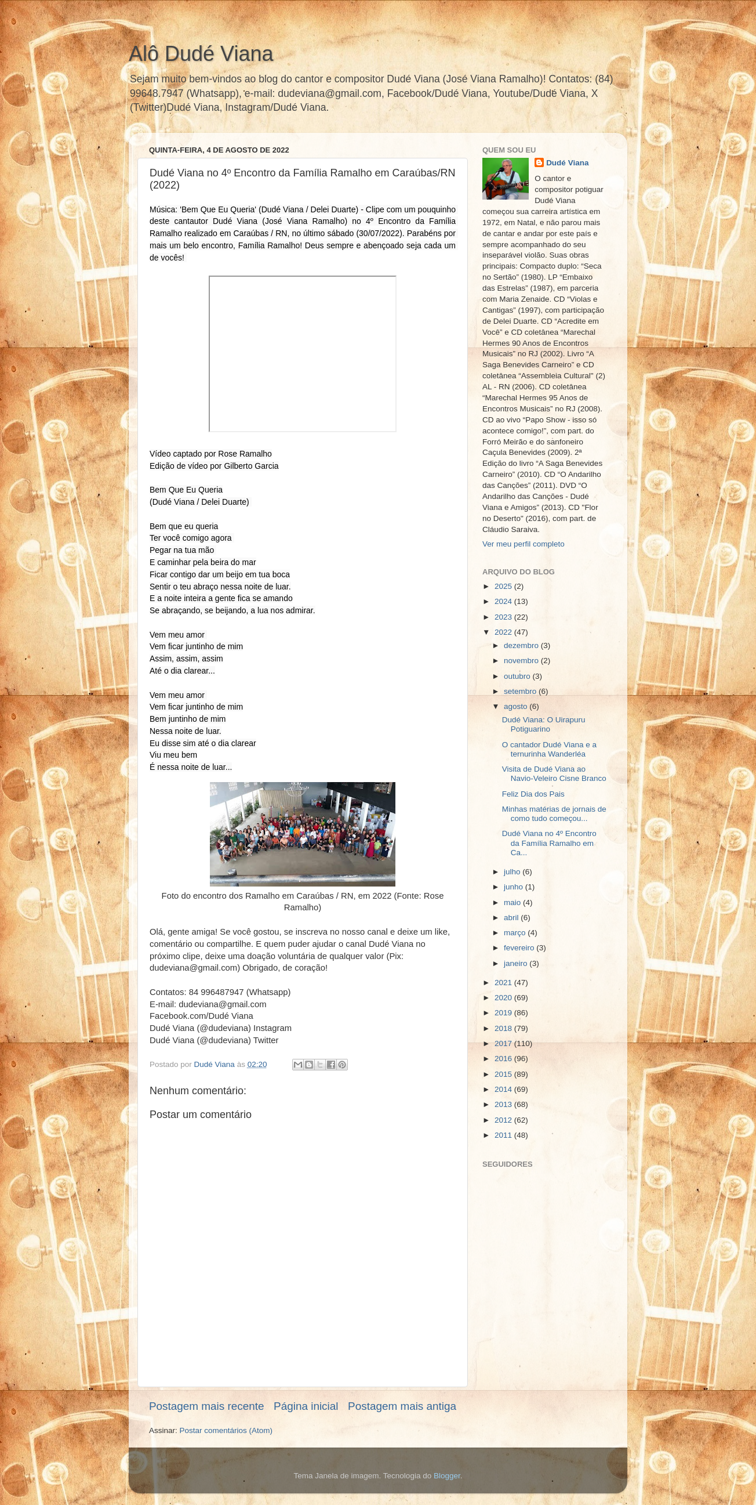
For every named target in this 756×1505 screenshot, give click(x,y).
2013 (504, 1104)
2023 (504, 617)
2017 (504, 1043)
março (516, 932)
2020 (504, 997)
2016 (504, 1058)
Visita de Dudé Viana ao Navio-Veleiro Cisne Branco (554, 774)
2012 (504, 1120)
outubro (518, 676)
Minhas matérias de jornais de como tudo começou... (554, 814)
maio (513, 902)
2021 (504, 982)
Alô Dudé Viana (201, 54)
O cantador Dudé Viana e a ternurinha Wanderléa (549, 749)
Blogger (447, 1475)
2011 (504, 1135)
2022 (504, 632)
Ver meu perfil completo (523, 544)
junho (514, 886)
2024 (504, 601)
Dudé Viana (567, 162)
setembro (521, 691)
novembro (522, 660)
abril (512, 917)
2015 (504, 1074)
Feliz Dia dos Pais (533, 794)
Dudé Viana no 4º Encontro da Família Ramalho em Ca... (549, 842)
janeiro (516, 963)
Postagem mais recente (206, 1406)
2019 (504, 1012)
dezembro (522, 645)
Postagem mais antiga (402, 1406)
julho (513, 871)
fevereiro (520, 947)
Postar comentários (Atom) (226, 1430)
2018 (504, 1028)
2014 (504, 1089)
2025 (504, 586)
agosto (516, 706)
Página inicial (306, 1406)
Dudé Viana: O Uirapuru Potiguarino (544, 724)
